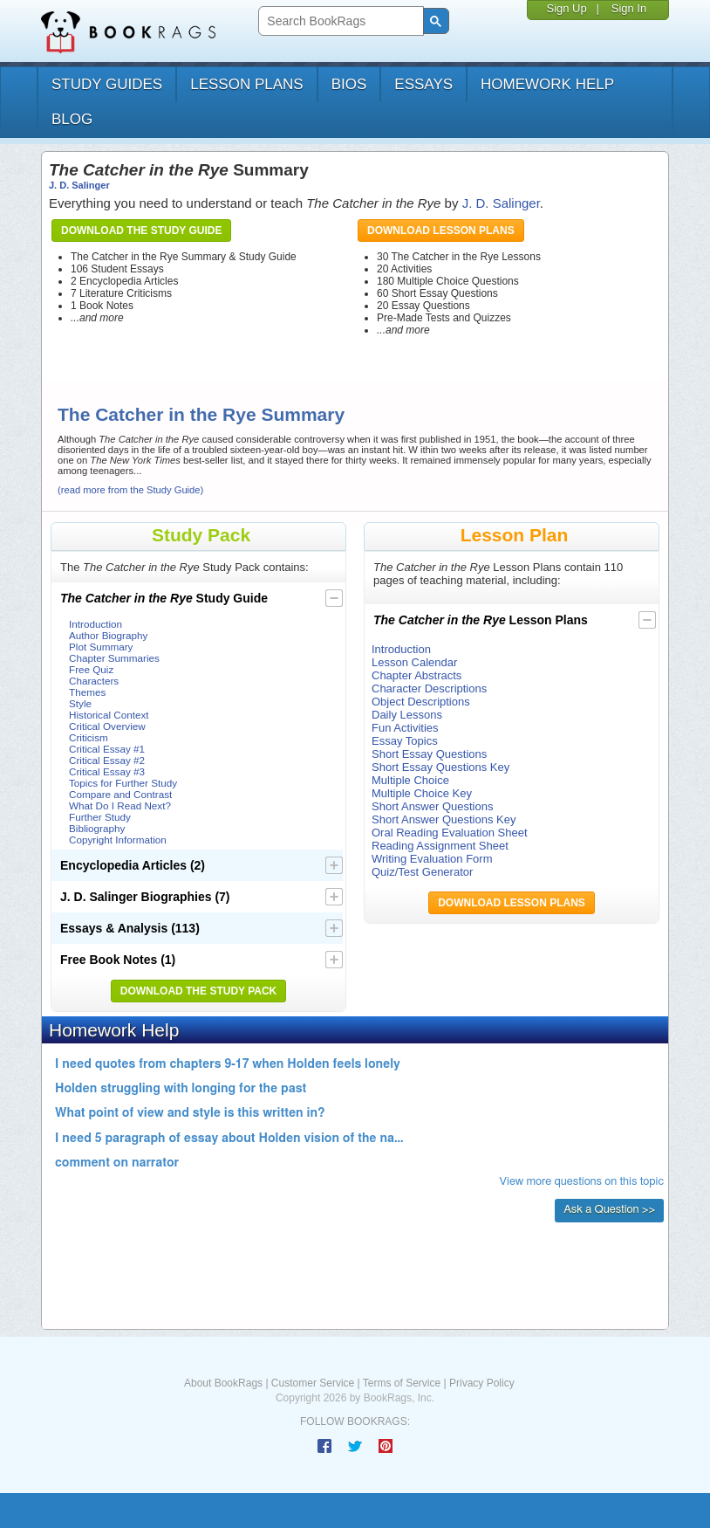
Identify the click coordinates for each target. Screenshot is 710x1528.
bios (349, 84)
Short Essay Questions (429, 754)
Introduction (95, 624)
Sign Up (566, 8)
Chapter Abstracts (416, 675)
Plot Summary (101, 646)
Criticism (88, 737)
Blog (71, 119)
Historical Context (109, 714)
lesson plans (246, 84)
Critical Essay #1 (107, 748)
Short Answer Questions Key (443, 819)
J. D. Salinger (79, 185)
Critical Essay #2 (107, 760)
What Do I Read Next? (120, 805)
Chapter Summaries (114, 658)
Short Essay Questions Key (440, 767)
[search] (339, 21)
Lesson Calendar (414, 662)
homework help (547, 84)
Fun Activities (405, 727)
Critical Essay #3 (107, 771)
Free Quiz (91, 669)
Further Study (100, 817)
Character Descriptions (429, 688)
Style (80, 703)
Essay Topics (405, 740)
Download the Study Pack (198, 991)
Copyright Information (118, 839)
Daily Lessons (407, 714)
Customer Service (312, 1383)
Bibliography (97, 828)
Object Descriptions (421, 701)
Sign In (628, 8)
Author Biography (108, 635)
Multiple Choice (410, 780)
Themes (87, 692)
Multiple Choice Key (422, 793)
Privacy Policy (482, 1383)
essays (423, 84)
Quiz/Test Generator (422, 871)
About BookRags (223, 1383)
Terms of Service (401, 1383)
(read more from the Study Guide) (130, 490)
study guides (106, 84)
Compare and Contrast (120, 794)
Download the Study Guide (141, 230)
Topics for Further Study (123, 782)
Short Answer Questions (432, 806)
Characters (94, 680)
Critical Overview (107, 726)
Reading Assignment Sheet (440, 845)
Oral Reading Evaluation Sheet (450, 832)
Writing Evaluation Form (432, 858)
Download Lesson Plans (441, 230)
